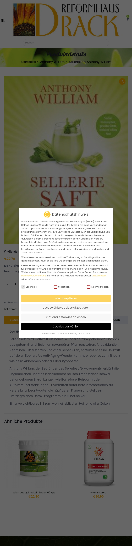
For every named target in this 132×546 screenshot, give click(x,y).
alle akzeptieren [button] (66, 298)
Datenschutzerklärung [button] (67, 333)
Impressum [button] (84, 333)
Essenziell (29, 287)
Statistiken (62, 287)
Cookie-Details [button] (48, 333)
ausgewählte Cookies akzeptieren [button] (66, 308)
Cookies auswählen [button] (66, 326)
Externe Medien (98, 287)
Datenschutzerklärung (33, 275)
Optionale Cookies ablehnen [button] (66, 317)
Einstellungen (99, 275)
